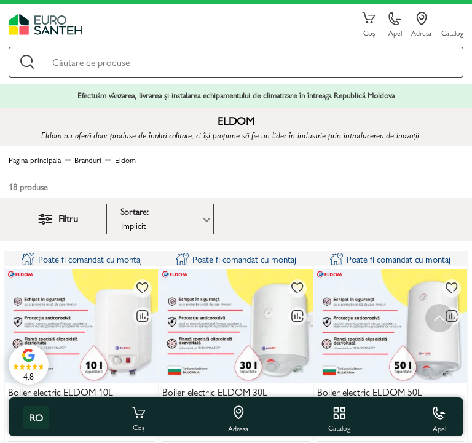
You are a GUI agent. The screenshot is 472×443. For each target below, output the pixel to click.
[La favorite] (142, 288)
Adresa (421, 25)
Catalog (452, 32)
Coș (369, 25)
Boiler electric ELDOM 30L (214, 392)
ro (36, 417)
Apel (395, 25)
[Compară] (142, 316)
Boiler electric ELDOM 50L (369, 392)
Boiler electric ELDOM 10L (60, 392)
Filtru (58, 218)
